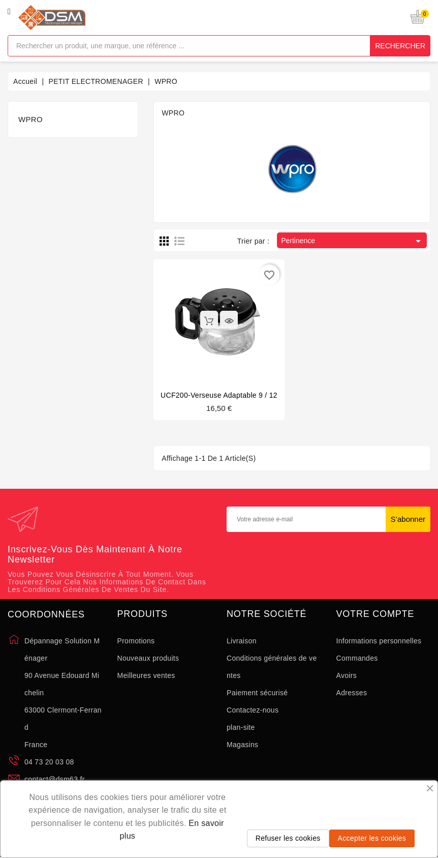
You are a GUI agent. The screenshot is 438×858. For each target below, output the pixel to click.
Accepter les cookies (372, 838)
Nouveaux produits (148, 658)
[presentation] (329, 565)
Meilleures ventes (146, 675)
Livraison (242, 641)
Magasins (242, 745)
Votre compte (375, 614)
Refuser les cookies (288, 838)
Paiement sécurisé (257, 693)
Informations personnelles (379, 641)
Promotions (136, 641)
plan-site (241, 727)
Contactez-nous (252, 710)
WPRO (30, 119)
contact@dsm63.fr (54, 779)
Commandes (357, 658)
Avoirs (346, 675)
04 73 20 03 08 (49, 762)
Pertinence (352, 241)
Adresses (351, 693)
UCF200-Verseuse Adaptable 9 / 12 (219, 395)
